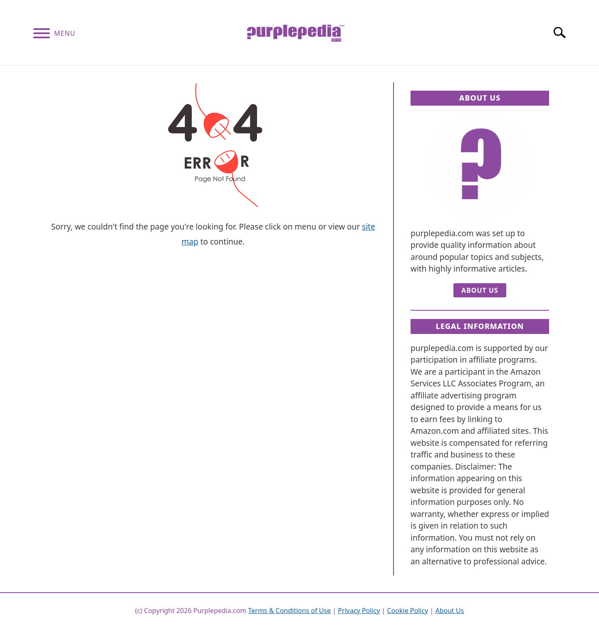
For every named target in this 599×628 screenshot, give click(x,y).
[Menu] (41, 34)
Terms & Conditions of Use (289, 610)
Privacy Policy (359, 610)
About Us (479, 290)
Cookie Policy (407, 610)
